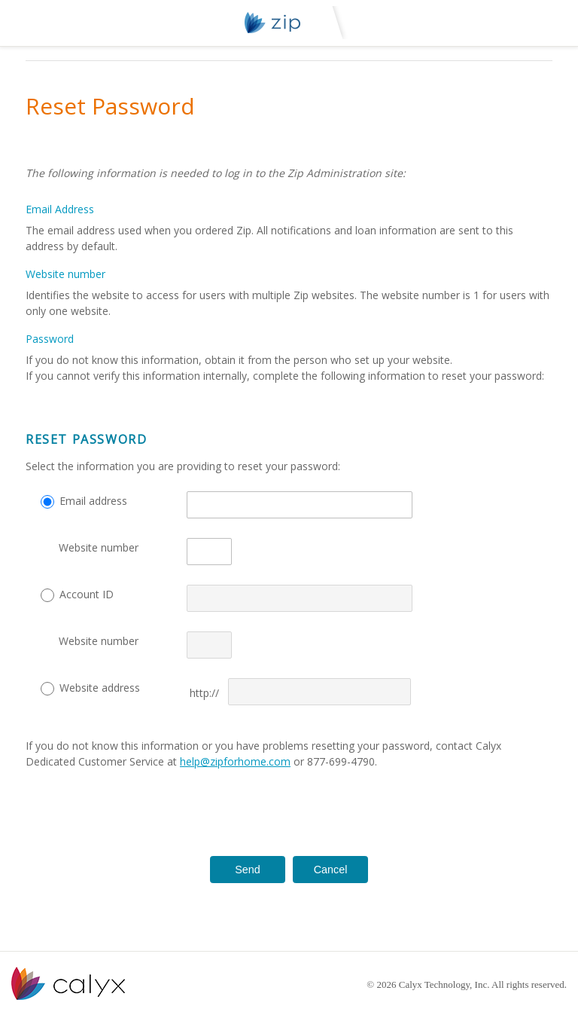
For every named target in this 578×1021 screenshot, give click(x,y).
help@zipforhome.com (235, 761)
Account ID (86, 594)
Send (247, 870)
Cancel (331, 870)
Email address (93, 501)
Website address (99, 687)
